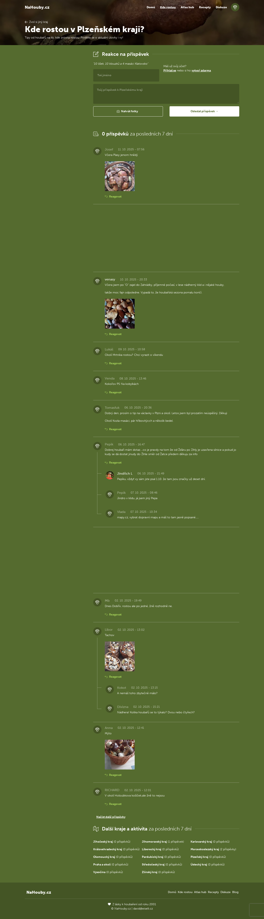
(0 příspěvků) (111, 841)
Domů (151, 7)
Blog (235, 892)
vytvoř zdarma (201, 70)
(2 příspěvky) (213, 849)
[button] (128, 111)
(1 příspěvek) (163, 841)
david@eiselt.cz (143, 908)
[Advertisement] (56, 112)
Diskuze (221, 7)
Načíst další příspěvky (110, 817)
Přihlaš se (169, 70)
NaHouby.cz (37, 7)
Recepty (205, 7)
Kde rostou (168, 7)
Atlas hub (187, 7)
